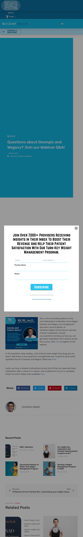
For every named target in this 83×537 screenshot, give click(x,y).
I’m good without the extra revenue (41, 299)
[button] (76, 228)
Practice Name (20, 265)
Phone (16, 274)
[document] (41, 268)
